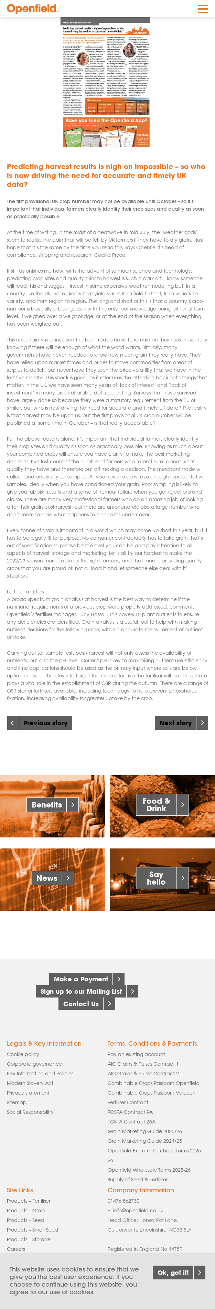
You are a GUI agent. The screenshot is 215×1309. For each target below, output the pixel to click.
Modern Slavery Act (30, 1083)
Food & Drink (156, 804)
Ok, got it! (173, 1274)
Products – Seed (25, 1220)
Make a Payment (81, 979)
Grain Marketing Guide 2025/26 (145, 1131)
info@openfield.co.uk (138, 1210)
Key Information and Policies (40, 1073)
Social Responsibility (30, 1112)
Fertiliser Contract (128, 1102)
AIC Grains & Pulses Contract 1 (143, 1064)
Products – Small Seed (32, 1230)
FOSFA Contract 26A (131, 1122)
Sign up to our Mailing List (81, 991)
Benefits (47, 805)
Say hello (156, 878)
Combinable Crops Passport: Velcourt (152, 1093)
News (46, 878)
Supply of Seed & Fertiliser (138, 1179)
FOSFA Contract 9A (130, 1112)
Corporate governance (34, 1064)
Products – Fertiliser (28, 1201)
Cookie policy (23, 1054)
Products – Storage (29, 1239)
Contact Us (81, 1004)
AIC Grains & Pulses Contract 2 (143, 1073)
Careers (16, 1249)
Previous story (45, 723)
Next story (176, 723)
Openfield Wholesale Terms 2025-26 (149, 1170)
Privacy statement (28, 1093)
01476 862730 (123, 1201)
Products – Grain (26, 1210)
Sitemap (16, 1102)
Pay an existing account (136, 1054)
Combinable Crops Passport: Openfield (154, 1083)
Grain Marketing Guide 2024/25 (145, 1141)
